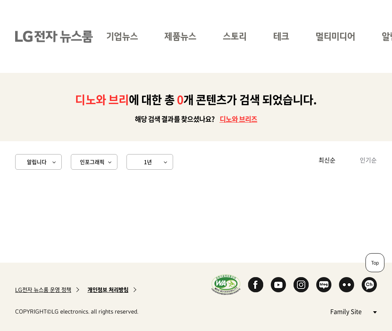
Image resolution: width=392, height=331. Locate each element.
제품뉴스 (180, 36)
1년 (148, 162)
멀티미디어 (335, 36)
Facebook (255, 284)
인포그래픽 (92, 162)
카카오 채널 (369, 284)
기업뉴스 (122, 36)
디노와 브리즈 (239, 119)
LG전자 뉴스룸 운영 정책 (43, 289)
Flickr (346, 284)
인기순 (368, 159)
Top (375, 263)
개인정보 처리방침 (107, 289)
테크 (281, 36)
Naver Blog (323, 284)
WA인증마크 (226, 284)
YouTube (278, 284)
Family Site (353, 311)
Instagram (301, 284)
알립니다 (37, 162)
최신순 (327, 159)
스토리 (235, 36)
